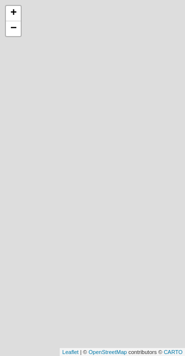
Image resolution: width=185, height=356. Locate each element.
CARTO (173, 352)
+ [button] (13, 13)
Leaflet (70, 352)
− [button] (13, 28)
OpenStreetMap (107, 352)
